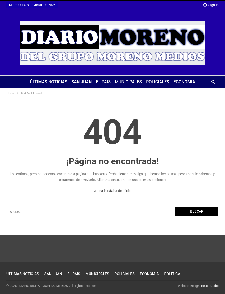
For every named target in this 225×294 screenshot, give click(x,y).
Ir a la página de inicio (112, 191)
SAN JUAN (82, 81)
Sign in (211, 5)
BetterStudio (210, 286)
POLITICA (172, 274)
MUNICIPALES (128, 81)
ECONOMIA (184, 81)
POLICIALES (157, 81)
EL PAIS (103, 81)
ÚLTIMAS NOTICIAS (48, 81)
